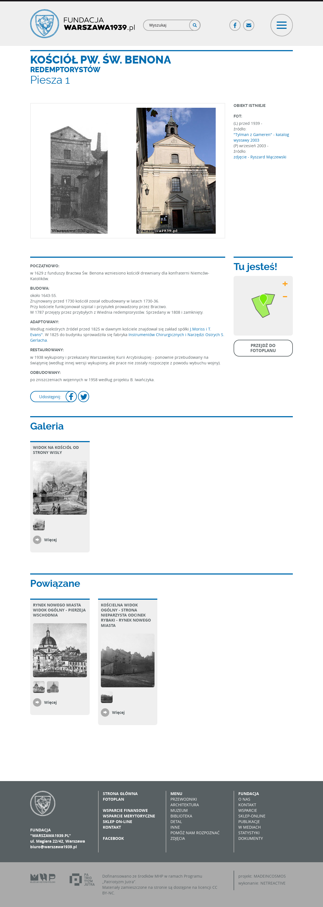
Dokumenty (250, 838)
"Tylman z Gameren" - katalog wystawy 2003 (261, 137)
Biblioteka (181, 816)
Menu (176, 793)
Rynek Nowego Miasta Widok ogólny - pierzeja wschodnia (59, 610)
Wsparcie (247, 810)
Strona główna (120, 793)
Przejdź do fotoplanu (263, 348)
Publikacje (249, 821)
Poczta (249, 22)
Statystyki (249, 832)
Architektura (184, 804)
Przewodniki (183, 799)
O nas (244, 799)
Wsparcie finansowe (125, 810)
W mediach (249, 827)
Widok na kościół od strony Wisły (56, 450)
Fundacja (248, 793)
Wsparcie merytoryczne (129, 816)
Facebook (235, 22)
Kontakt (112, 827)
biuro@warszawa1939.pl (53, 846)
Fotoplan (113, 799)
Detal (176, 821)
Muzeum (179, 810)
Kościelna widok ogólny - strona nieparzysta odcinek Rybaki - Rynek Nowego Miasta (126, 615)
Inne (175, 827)
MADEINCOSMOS (270, 876)
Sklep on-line (117, 821)
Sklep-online (251, 816)
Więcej (50, 539)
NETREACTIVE (273, 883)
